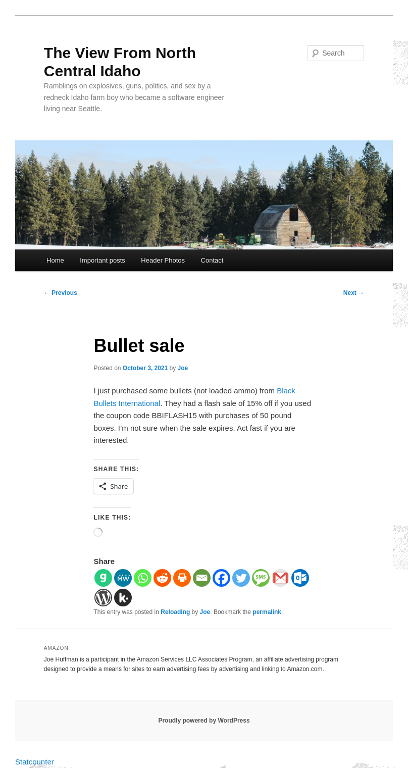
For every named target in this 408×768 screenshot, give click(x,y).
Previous (60, 292)
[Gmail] (280, 578)
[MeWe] (123, 578)
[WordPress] (103, 597)
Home (55, 260)
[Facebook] (221, 578)
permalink (266, 612)
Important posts (102, 260)
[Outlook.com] (300, 578)
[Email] (202, 578)
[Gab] (103, 578)
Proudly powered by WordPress (203, 720)
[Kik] (123, 597)
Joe (183, 368)
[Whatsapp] (142, 578)
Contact (212, 260)
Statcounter (34, 761)
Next (353, 292)
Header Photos (163, 260)
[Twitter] (241, 578)
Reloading (175, 612)
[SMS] (261, 578)
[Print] (182, 578)
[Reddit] (162, 578)
